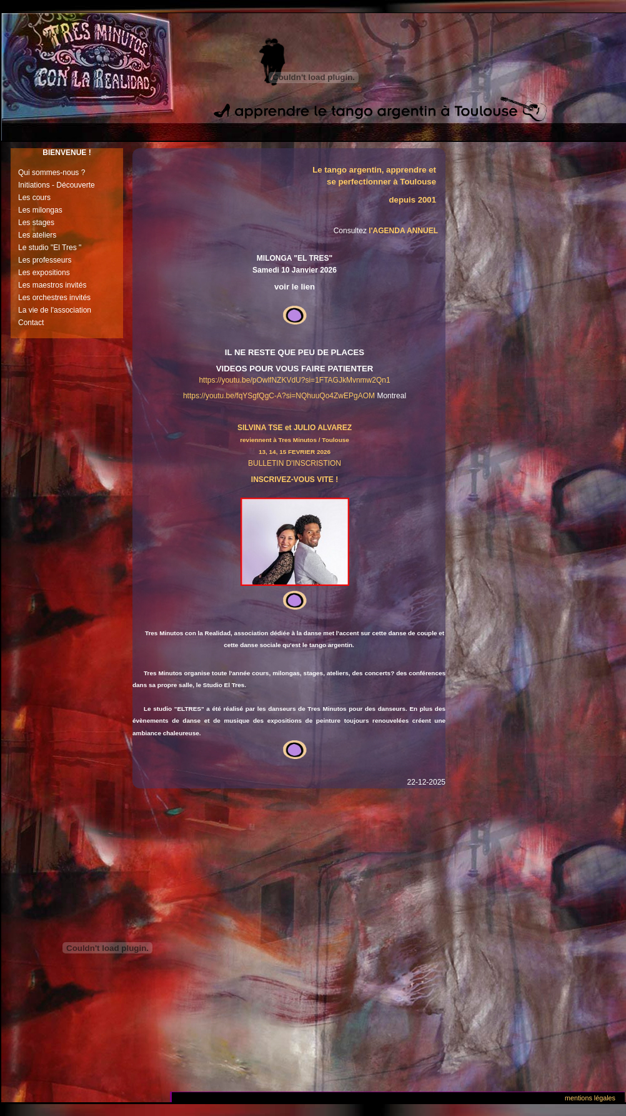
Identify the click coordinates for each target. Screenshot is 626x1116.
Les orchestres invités (54, 297)
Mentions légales (590, 1098)
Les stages (36, 222)
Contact (31, 322)
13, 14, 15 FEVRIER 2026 (294, 451)
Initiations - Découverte (56, 185)
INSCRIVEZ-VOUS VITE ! (294, 479)
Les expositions (44, 272)
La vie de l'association (54, 310)
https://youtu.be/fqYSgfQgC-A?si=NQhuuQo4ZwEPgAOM (279, 395)
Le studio (33, 247)
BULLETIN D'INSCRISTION (294, 463)
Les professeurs (44, 260)
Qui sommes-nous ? (51, 172)
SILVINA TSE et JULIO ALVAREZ (294, 427)
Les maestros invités (52, 285)
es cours (36, 197)
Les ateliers (37, 235)
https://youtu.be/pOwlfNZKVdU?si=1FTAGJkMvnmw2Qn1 (294, 380)
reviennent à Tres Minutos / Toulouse (294, 439)
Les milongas (40, 210)
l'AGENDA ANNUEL (403, 230)
